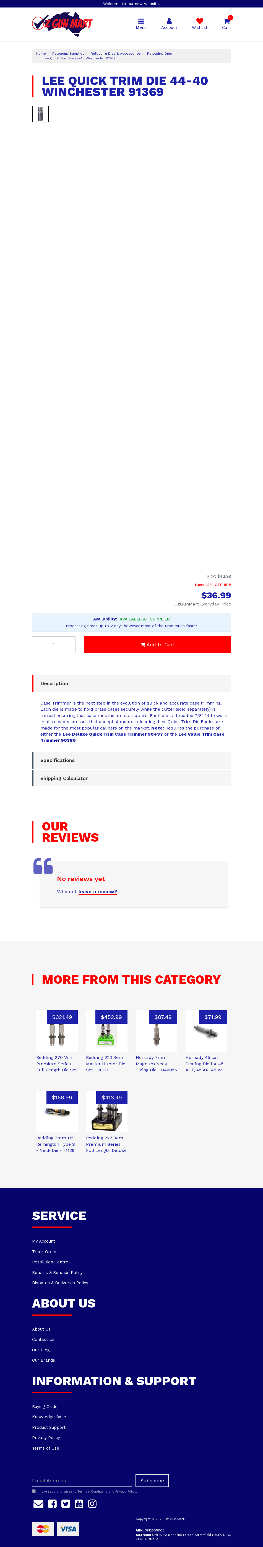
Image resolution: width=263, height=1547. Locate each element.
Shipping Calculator (64, 778)
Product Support (49, 1427)
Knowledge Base (49, 1416)
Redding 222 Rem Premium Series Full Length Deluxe (106, 1144)
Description (54, 683)
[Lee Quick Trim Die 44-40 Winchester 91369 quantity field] (54, 644)
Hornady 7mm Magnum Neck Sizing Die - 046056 (156, 1064)
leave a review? (98, 891)
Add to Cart (157, 644)
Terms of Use (45, 1448)
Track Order (44, 1251)
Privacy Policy (46, 1437)
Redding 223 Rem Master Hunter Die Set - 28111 (105, 1064)
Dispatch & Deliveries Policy (60, 1282)
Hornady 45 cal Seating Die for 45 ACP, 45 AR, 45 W (204, 1064)
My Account (43, 1241)
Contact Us (43, 1339)
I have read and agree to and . (84, 1491)
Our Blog (41, 1349)
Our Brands (43, 1360)
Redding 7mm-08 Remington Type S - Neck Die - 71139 (55, 1144)
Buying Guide (45, 1406)
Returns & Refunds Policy (57, 1272)
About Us (41, 1329)
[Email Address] (82, 1480)
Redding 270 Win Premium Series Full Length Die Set (56, 1064)
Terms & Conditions (92, 1491)
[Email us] (38, 1503)
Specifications (57, 760)
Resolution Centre (50, 1262)
